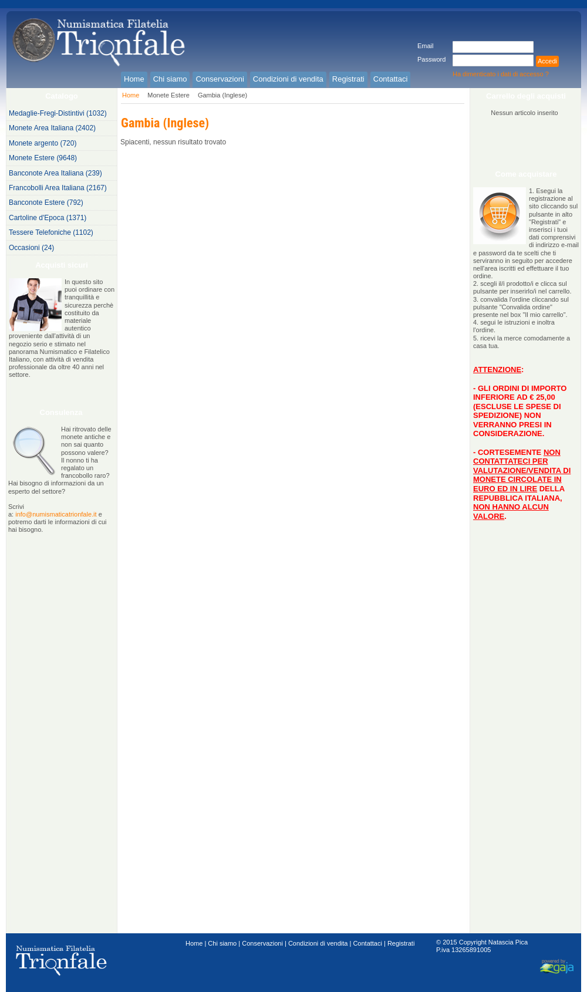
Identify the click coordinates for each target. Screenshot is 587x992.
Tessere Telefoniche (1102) (51, 232)
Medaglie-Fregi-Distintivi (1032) (58, 113)
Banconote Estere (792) (46, 202)
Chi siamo (222, 943)
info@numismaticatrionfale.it (55, 514)
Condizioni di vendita (318, 943)
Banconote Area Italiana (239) (55, 173)
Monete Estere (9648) (43, 158)
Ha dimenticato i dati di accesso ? (501, 73)
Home (130, 95)
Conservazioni (262, 943)
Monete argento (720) (42, 143)
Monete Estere (168, 95)
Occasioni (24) (31, 248)
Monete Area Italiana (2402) (52, 128)
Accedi (547, 61)
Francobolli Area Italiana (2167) (58, 188)
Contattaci (367, 943)
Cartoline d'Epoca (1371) (47, 218)
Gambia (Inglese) (222, 95)
